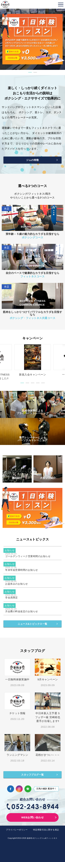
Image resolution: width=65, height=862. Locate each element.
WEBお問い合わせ (32, 817)
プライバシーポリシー (17, 830)
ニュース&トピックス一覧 (32, 623)
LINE (27, 788)
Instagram (19, 788)
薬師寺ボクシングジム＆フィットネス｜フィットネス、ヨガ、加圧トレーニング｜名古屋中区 (5, 4)
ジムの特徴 (32, 160)
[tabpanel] (32, 39)
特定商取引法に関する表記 (46, 830)
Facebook (10, 788)
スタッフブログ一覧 (32, 774)
